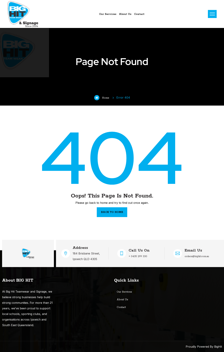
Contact (139, 14)
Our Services (107, 14)
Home (101, 97)
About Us (125, 14)
